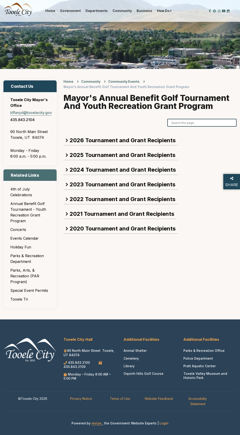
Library (129, 366)
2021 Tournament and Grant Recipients (122, 213)
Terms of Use (120, 399)
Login (164, 423)
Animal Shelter (135, 351)
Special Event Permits (29, 290)
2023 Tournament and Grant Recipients (122, 184)
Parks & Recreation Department (27, 258)
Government (70, 11)
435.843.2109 (82, 365)
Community (122, 11)
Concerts (18, 229)
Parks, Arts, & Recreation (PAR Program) (24, 276)
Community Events (124, 81)
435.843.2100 (77, 362)
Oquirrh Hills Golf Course (143, 373)
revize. (96, 423)
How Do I (164, 11)
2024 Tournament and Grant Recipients (123, 169)
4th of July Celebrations (21, 192)
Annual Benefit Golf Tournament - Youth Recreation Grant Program (28, 212)
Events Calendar (24, 238)
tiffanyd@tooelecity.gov (31, 112)
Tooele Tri (19, 299)
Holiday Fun (20, 247)
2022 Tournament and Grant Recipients (122, 199)
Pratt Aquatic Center (199, 366)
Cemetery (131, 358)
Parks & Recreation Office (204, 351)
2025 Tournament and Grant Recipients (122, 155)
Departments (97, 11)
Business (144, 11)
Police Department (198, 358)
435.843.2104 (22, 119)
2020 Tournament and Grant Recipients (123, 228)
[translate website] (194, 11)
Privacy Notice (81, 399)
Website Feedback (159, 399)
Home (50, 11)
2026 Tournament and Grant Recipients (123, 140)
